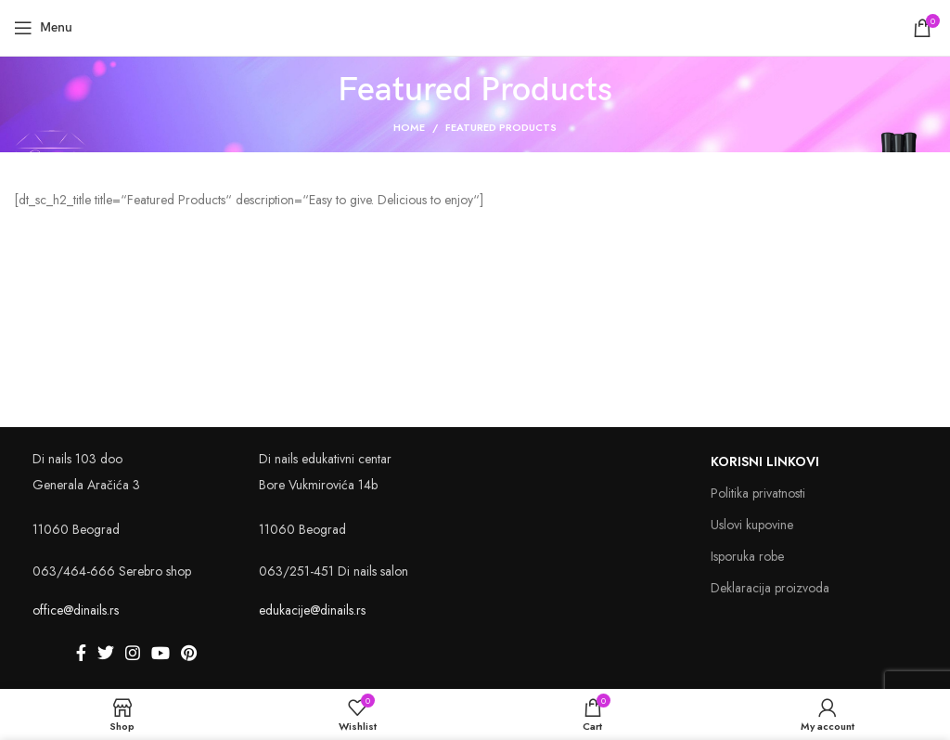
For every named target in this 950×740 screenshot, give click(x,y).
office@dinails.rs (75, 610)
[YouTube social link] (160, 653)
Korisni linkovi (765, 461)
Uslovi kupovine (752, 524)
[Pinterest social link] (188, 653)
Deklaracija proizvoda (770, 587)
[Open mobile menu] (43, 27)
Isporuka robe (747, 556)
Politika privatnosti (758, 493)
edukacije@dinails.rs (312, 610)
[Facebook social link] (81, 653)
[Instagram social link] (133, 653)
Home (409, 127)
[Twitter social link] (106, 653)
